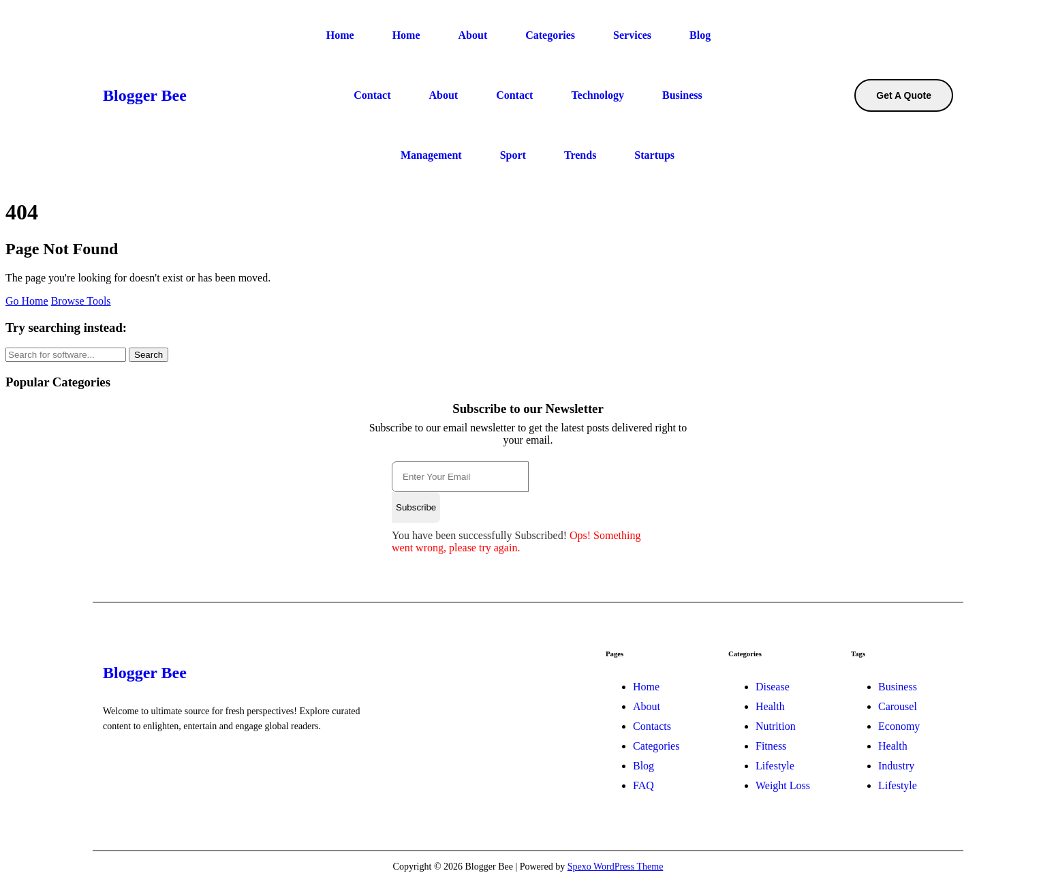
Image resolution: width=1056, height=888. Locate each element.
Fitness (771, 746)
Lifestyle (775, 765)
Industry (896, 765)
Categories (550, 35)
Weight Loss (783, 785)
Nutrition (776, 726)
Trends (580, 155)
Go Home (26, 301)
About (473, 35)
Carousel (897, 706)
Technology (597, 95)
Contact (372, 95)
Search (148, 355)
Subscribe (416, 507)
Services (632, 35)
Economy (899, 726)
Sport (513, 155)
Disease (773, 686)
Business (682, 95)
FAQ (643, 785)
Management (431, 155)
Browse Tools (81, 301)
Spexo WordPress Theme (616, 866)
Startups (654, 155)
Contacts (652, 726)
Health (770, 706)
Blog (700, 35)
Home (340, 35)
